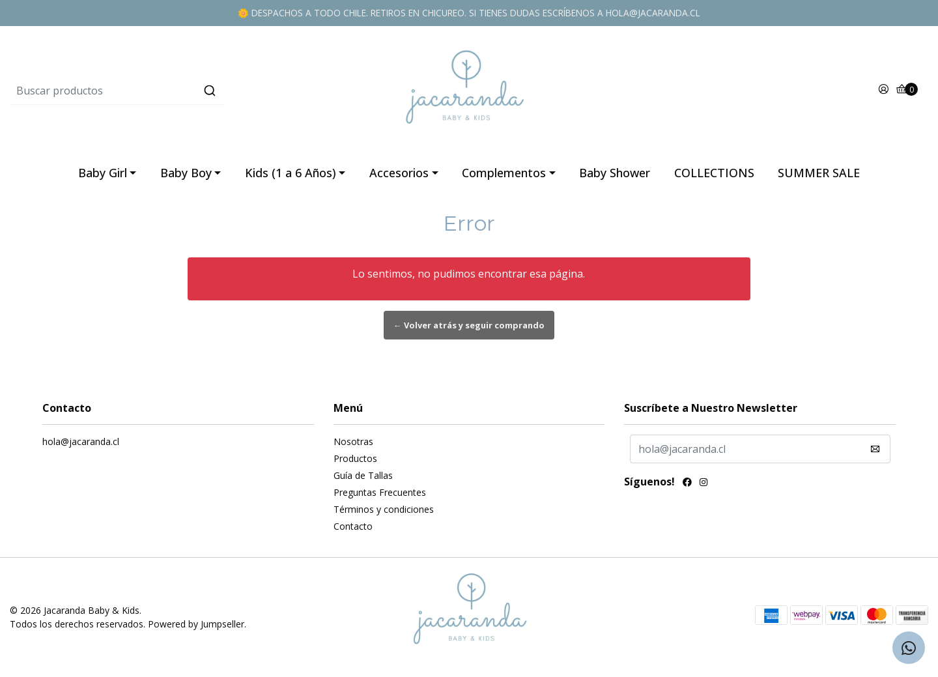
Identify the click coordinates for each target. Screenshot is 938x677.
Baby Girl (102, 172)
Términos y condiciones (384, 509)
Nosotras (353, 441)
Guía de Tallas (363, 475)
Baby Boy (186, 172)
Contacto (353, 526)
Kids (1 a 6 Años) (290, 172)
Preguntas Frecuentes (380, 492)
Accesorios (399, 172)
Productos (355, 458)
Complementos (504, 172)
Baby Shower (614, 172)
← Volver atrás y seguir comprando (469, 325)
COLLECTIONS (714, 172)
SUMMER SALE (819, 172)
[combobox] (163, 90)
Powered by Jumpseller (196, 624)
